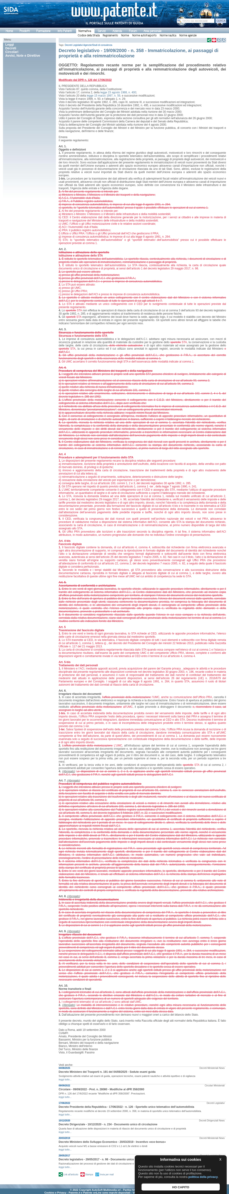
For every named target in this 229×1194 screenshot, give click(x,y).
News (222, 1068)
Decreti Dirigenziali (208, 1120)
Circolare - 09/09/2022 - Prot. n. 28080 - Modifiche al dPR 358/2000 (101, 1089)
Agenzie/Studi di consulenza (97, 45)
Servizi (102, 31)
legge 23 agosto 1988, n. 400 (118, 92)
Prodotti (25, 31)
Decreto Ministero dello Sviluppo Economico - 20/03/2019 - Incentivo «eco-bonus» (112, 1142)
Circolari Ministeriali (215, 1085)
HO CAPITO (180, 1187)
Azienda (117, 31)
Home (9, 31)
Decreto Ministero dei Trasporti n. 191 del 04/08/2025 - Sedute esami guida (107, 1071)
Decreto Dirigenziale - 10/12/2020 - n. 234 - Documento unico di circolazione (108, 1124)
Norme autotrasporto (144, 35)
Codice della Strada (89, 35)
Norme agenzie (188, 35)
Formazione (43, 31)
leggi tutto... (65, 1079)
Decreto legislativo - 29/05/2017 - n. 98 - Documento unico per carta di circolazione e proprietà (120, 1159)
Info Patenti (65, 31)
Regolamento (110, 35)
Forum (133, 31)
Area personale (152, 31)
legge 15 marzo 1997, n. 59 (103, 95)
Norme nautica (168, 35)
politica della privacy (203, 1177)
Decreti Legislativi (74, 45)
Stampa (89, 1174)
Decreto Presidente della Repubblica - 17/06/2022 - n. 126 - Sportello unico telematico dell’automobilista (126, 1107)
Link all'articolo (70, 1174)
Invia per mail (107, 1174)
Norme (125, 35)
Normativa (84, 31)
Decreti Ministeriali (209, 1068)
